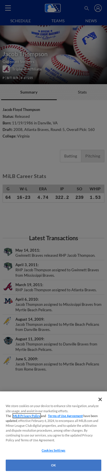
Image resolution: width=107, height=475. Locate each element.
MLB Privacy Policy (26, 416)
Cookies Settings (53, 450)
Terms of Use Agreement (65, 416)
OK (53, 465)
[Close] (100, 399)
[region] (53, 433)
